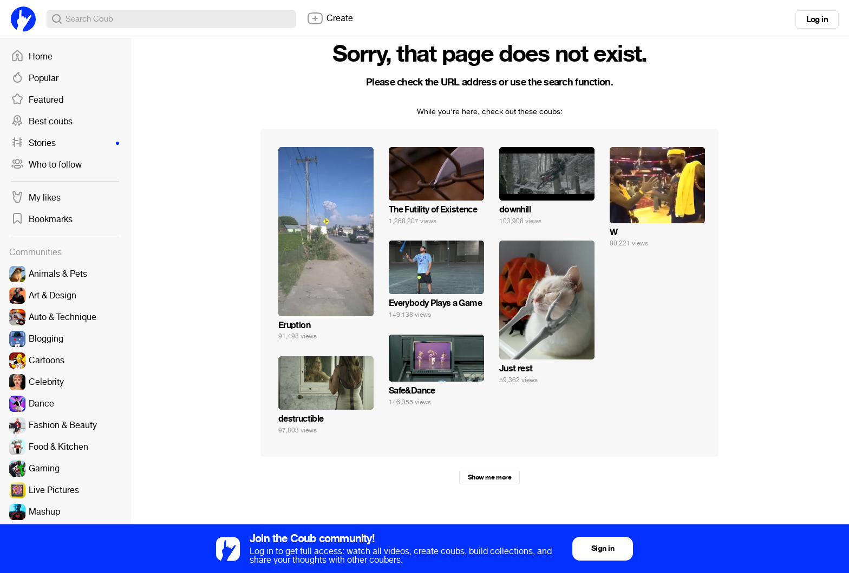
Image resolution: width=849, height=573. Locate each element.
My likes (36, 197)
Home (32, 56)
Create (329, 18)
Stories (65, 143)
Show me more (489, 477)
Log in (817, 19)
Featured (37, 100)
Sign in (602, 548)
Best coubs (42, 121)
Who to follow (46, 164)
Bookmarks (42, 219)
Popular (34, 78)
